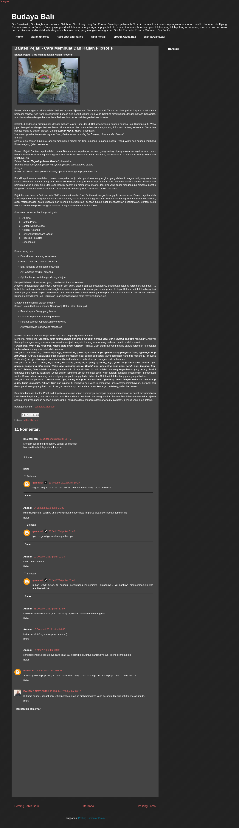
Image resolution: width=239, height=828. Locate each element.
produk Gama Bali (125, 36)
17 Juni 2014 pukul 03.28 (48, 670)
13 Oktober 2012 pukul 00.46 (55, 438)
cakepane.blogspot (45, 406)
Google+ (4, 1)
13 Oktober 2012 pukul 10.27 (64, 482)
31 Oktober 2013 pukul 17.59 (49, 608)
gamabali (37, 482)
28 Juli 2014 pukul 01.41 (62, 580)
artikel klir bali (30, 420)
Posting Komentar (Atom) (91, 818)
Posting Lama (147, 806)
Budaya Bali (32, 16)
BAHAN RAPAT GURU (36, 691)
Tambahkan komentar (28, 708)
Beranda (88, 806)
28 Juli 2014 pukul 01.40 (62, 531)
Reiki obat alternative (70, 36)
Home (19, 36)
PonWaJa (28, 670)
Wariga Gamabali (154, 36)
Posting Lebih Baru (26, 806)
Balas (26, 468)
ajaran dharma (40, 36)
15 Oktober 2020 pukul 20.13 (65, 691)
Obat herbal (98, 36)
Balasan (31, 476)
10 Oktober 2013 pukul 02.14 (49, 556)
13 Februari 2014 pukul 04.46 (49, 629)
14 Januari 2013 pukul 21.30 (48, 507)
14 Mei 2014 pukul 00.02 (46, 650)
